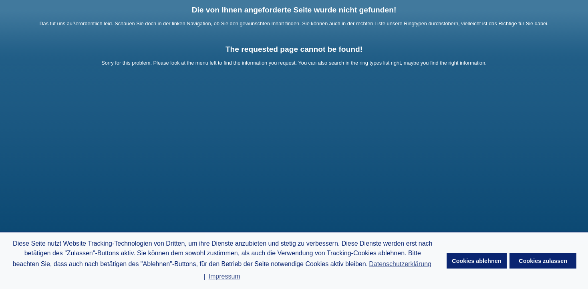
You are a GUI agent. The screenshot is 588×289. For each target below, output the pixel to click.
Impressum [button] (224, 276)
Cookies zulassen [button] (543, 261)
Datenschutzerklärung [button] (400, 264)
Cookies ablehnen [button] (476, 261)
